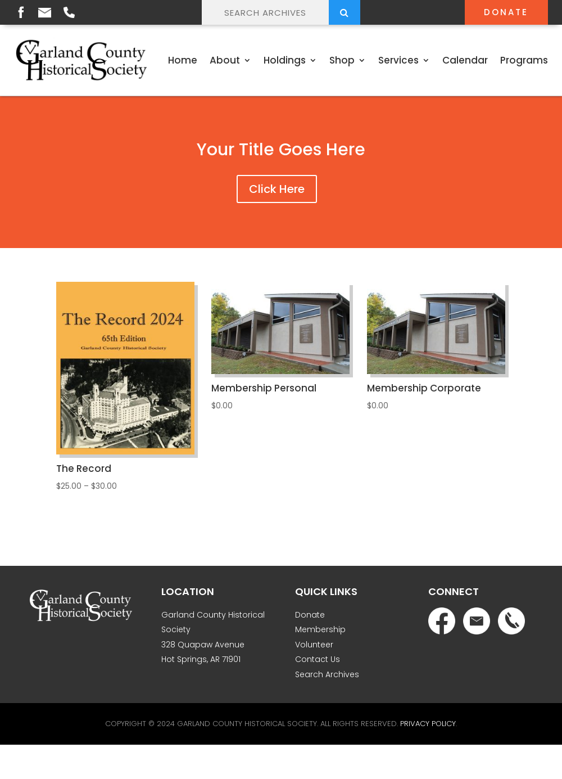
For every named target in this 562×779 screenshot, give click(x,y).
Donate (506, 12)
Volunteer (314, 644)
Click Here (277, 189)
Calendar (465, 60)
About (225, 60)
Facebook (21, 12)
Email (44, 12)
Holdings (285, 60)
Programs (524, 60)
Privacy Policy (428, 723)
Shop (342, 60)
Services (398, 60)
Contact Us (317, 659)
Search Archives (327, 674)
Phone (69, 12)
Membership (320, 629)
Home (182, 60)
